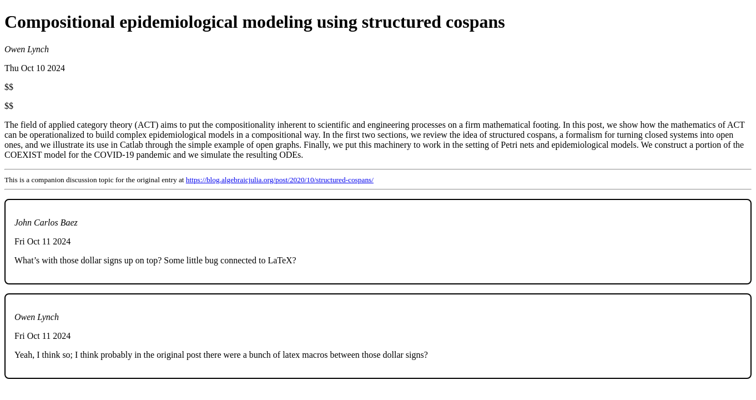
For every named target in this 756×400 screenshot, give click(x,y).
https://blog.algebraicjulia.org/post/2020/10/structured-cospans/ (280, 180)
